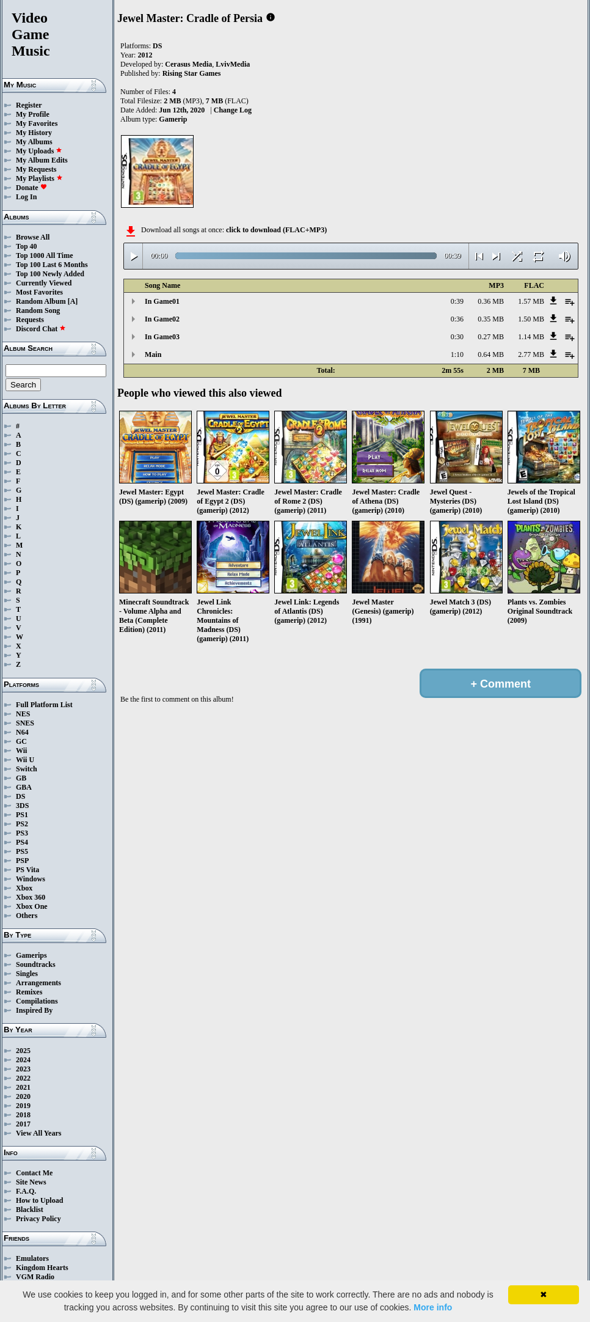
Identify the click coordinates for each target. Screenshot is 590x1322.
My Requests (36, 169)
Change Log (233, 110)
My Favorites (36, 123)
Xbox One (32, 906)
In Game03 (162, 336)
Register (29, 105)
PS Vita (27, 869)
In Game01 (162, 301)
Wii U (25, 759)
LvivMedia (233, 64)
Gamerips (31, 955)
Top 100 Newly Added (50, 274)
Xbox (24, 888)
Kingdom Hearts (42, 1267)
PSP (22, 860)
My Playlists (39, 178)
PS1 (22, 814)
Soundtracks (36, 964)
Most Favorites (39, 292)
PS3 (22, 833)
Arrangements (38, 983)
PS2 (22, 824)
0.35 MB (491, 319)
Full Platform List (44, 704)
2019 (23, 1105)
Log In (26, 197)
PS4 (22, 842)
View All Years (38, 1133)
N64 (22, 732)
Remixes (29, 992)
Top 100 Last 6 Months (52, 264)
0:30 (457, 336)
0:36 (457, 319)
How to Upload (39, 1200)
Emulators (32, 1258)
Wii (21, 750)
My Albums (34, 142)
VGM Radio (35, 1276)
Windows (30, 879)
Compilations (37, 1001)
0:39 (457, 301)
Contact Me (34, 1173)
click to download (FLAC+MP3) (276, 230)
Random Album (41, 301)
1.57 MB (531, 301)
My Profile (32, 114)
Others (26, 915)
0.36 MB (491, 301)
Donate (31, 187)
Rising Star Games (191, 73)
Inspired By (34, 1010)
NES (23, 714)
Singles (27, 973)
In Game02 (162, 319)
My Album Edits (42, 160)
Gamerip (173, 119)
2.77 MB (531, 354)
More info (432, 1307)
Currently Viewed (43, 283)
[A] (73, 301)
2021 (23, 1087)
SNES (25, 723)
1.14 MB (531, 336)
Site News (31, 1182)
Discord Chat (41, 329)
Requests (30, 319)
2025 (23, 1050)
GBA (24, 787)
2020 (23, 1096)
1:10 (457, 354)
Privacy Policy (38, 1218)
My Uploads (39, 151)
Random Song (38, 310)
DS (20, 796)
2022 (23, 1078)
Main (153, 354)
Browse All (32, 237)
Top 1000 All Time (44, 255)
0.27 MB (491, 336)
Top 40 (26, 246)
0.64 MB (491, 354)
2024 (23, 1060)
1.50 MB (531, 319)
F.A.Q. (26, 1191)
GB (21, 778)
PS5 (22, 851)
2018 (23, 1115)
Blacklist (29, 1209)
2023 (23, 1069)
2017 (23, 1124)
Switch (26, 769)
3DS (22, 805)
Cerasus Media (188, 64)
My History (34, 132)
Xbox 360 (30, 897)
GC (21, 741)
